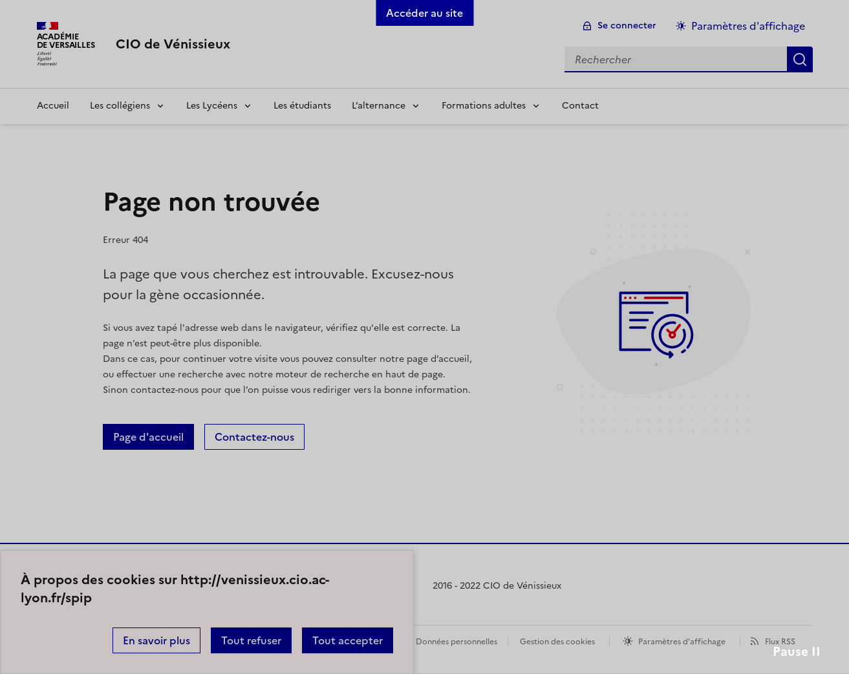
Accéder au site (424, 13)
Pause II (797, 651)
